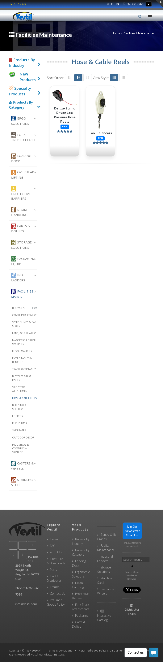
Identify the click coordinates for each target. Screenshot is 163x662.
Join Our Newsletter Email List (132, 530)
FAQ (52, 546)
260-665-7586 (133, 4)
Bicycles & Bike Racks (21, 378)
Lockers (17, 416)
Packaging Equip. (23, 261)
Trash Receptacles (24, 369)
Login (113, 4)
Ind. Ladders (18, 277)
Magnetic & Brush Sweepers (24, 342)
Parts (53, 570)
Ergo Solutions (20, 121)
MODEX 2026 (18, 4)
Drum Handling (19, 212)
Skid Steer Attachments (21, 389)
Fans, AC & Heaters (24, 333)
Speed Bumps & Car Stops (24, 324)
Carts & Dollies (20, 228)
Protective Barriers (21, 193)
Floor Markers (22, 351)
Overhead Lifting (22, 174)
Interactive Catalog (104, 616)
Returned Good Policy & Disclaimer (101, 650)
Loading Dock (21, 158)
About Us (56, 552)
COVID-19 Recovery (24, 315)
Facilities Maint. (22, 294)
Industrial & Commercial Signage (20, 448)
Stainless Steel (22, 482)
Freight (54, 587)
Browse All (24, 308)
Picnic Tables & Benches (22, 360)
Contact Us (57, 594)
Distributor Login (132, 610)
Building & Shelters (19, 407)
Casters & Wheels (22, 466)
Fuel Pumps (19, 423)
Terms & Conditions (59, 650)
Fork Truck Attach (23, 137)
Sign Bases (19, 430)
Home (54, 539)
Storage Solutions (21, 245)
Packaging (81, 616)
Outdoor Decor (23, 437)
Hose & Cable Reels (24, 398)
